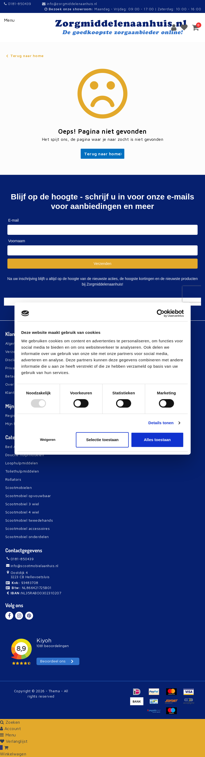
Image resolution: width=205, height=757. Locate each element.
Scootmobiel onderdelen (27, 536)
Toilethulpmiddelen (22, 471)
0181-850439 (17, 4)
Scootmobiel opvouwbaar (28, 495)
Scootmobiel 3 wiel (22, 504)
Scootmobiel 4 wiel (22, 512)
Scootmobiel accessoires (27, 528)
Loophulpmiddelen (21, 463)
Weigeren (47, 440)
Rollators (13, 479)
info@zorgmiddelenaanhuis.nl (69, 4)
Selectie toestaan (102, 439)
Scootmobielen (18, 487)
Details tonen (161, 422)
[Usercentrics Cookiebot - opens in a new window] (161, 313)
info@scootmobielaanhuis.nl (31, 566)
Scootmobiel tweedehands (29, 520)
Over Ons (13, 384)
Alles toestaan (157, 439)
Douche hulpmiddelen (24, 454)
